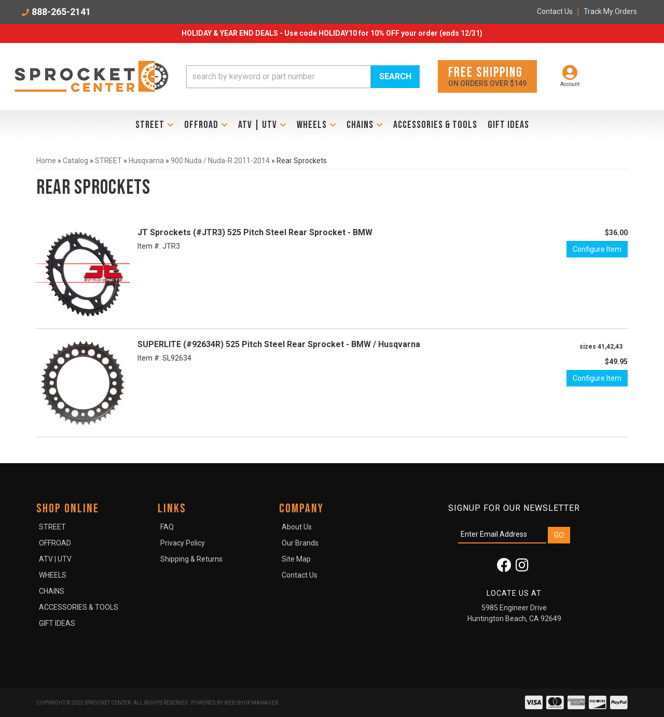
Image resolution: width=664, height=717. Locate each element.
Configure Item (597, 249)
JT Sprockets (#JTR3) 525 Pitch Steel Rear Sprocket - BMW (254, 232)
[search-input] (278, 77)
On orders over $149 (487, 76)
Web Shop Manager (251, 703)
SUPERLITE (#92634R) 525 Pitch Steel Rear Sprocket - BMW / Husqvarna (278, 344)
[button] (303, 76)
